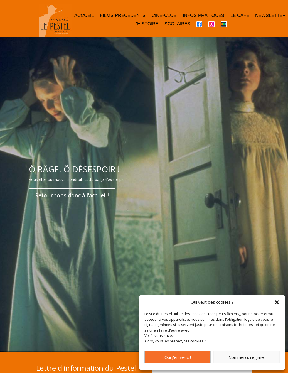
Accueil (84, 16)
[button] (277, 302)
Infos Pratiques (203, 16)
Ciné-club (164, 16)
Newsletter (270, 16)
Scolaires (177, 25)
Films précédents (123, 16)
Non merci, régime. (246, 357)
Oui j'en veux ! (177, 357)
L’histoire (145, 25)
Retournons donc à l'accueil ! (72, 216)
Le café (239, 16)
